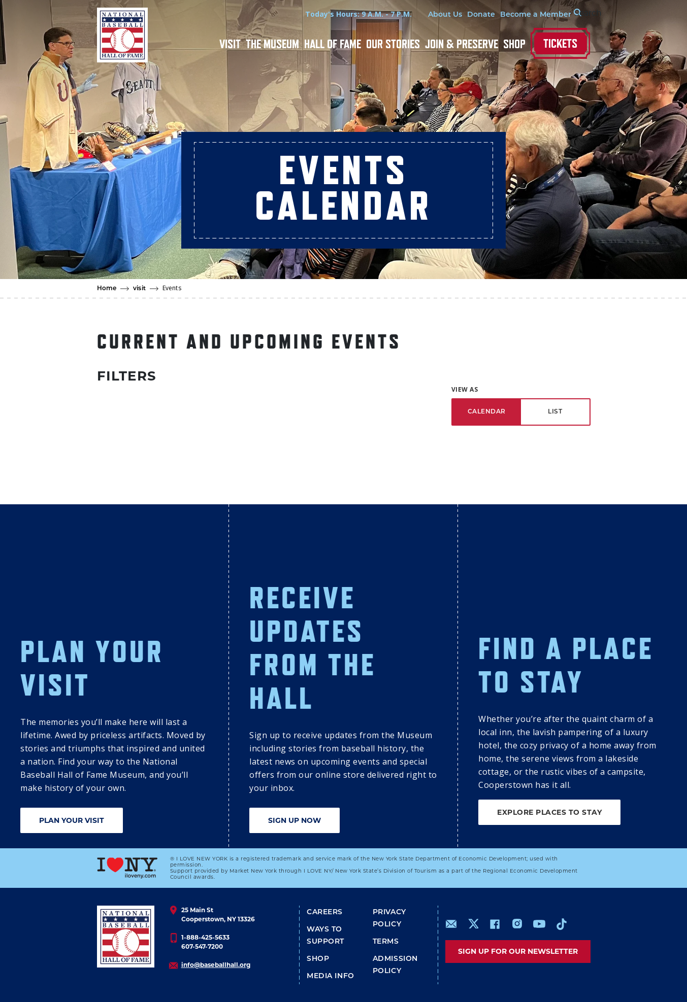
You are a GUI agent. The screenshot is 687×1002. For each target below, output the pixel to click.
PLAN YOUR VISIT (71, 820)
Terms (386, 942)
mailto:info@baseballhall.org (451, 924)
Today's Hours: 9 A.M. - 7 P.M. (326, 14)
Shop (514, 44)
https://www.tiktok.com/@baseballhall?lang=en (561, 924)
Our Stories (393, 44)
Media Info (330, 976)
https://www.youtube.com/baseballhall (539, 924)
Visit (230, 44)
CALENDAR (487, 412)
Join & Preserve (461, 44)
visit (139, 289)
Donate (449, 15)
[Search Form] (564, 14)
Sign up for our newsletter (518, 951)
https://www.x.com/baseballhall (473, 923)
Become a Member (503, 15)
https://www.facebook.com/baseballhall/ (494, 924)
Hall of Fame (332, 44)
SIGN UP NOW (294, 820)
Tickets (560, 43)
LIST (555, 412)
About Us (413, 15)
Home (107, 289)
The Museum (272, 44)
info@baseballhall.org (215, 965)
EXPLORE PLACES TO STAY (549, 812)
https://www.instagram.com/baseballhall (517, 924)
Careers (325, 912)
